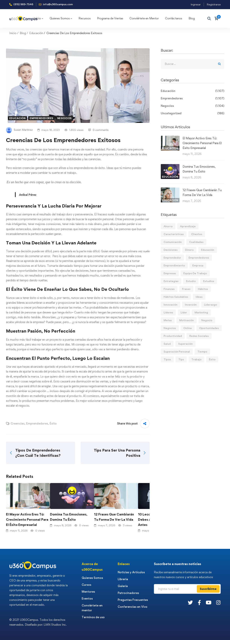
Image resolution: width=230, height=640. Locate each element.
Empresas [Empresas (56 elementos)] (170, 273)
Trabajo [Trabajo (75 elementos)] (196, 359)
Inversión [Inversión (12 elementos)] (191, 304)
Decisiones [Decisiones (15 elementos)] (171, 249)
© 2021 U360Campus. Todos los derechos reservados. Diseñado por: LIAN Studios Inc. (38, 622)
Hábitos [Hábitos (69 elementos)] (203, 288)
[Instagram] (218, 602)
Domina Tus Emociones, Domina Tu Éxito (68, 516)
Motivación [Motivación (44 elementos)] (186, 320)
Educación (36, 33)
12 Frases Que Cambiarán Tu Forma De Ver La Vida (114, 516)
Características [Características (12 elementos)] (174, 234)
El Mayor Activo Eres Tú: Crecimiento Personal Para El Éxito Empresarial (27, 519)
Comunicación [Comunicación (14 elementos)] (173, 241)
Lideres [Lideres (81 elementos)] (168, 312)
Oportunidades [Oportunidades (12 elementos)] (209, 328)
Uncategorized (192, 113)
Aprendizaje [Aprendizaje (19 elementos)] (188, 226)
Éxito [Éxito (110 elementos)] (212, 359)
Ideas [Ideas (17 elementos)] (199, 296)
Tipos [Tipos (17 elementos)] (167, 359)
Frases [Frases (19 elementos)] (186, 288)
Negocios (64, 118)
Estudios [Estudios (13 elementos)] (208, 281)
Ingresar (196, 4)
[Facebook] (199, 602)
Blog (23, 33)
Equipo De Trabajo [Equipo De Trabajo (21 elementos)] (195, 273)
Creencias (17, 423)
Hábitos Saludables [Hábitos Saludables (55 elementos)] (176, 296)
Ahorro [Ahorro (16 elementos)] (168, 226)
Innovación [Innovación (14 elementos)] (170, 304)
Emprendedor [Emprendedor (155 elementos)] (172, 257)
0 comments (98, 129)
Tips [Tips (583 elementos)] (181, 359)
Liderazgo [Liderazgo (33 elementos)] (210, 304)
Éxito (53, 423)
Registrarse (214, 4)
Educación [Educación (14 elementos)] (207, 249)
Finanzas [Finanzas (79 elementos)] (169, 288)
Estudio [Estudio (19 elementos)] (191, 281)
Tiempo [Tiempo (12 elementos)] (202, 351)
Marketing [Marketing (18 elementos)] (201, 312)
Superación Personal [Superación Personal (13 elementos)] (177, 351)
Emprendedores (41, 118)
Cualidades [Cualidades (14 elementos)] (196, 241)
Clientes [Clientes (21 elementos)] (196, 234)
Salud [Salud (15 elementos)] (167, 343)
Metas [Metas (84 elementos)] (168, 320)
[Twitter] (190, 602)
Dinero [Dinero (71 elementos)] (189, 249)
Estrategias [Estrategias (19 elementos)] (171, 281)
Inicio (12, 33)
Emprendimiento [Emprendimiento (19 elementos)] (174, 265)
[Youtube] (208, 602)
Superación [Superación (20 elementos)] (185, 343)
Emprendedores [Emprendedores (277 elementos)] (199, 257)
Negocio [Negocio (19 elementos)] (206, 320)
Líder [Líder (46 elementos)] (184, 312)
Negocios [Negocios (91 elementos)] (170, 328)
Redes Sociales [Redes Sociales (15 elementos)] (199, 335)
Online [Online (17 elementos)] (187, 328)
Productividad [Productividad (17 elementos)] (173, 335)
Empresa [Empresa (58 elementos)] (197, 265)
